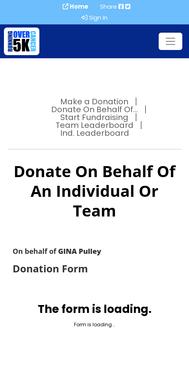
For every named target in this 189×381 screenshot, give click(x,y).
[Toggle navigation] (170, 41)
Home (75, 7)
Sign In (94, 18)
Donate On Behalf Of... (94, 109)
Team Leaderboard (94, 125)
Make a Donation (94, 101)
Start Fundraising (94, 117)
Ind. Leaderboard (94, 133)
